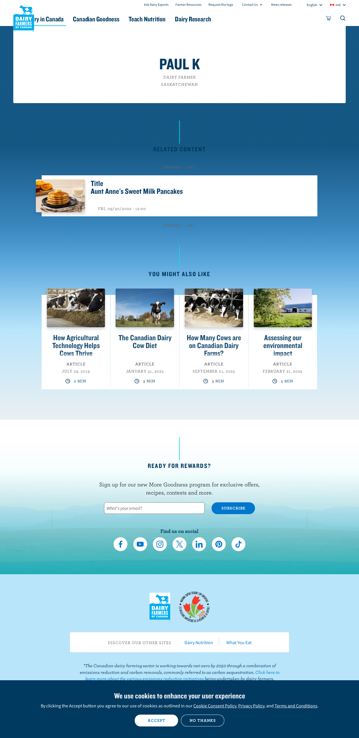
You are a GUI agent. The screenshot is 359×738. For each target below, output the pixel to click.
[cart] (328, 19)
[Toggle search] (343, 19)
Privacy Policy (251, 706)
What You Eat (238, 642)
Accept (156, 720)
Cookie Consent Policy (214, 706)
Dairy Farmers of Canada (23, 17)
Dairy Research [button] (234, 19)
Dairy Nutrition (198, 642)
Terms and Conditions (296, 706)
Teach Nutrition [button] (181, 19)
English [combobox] (312, 5)
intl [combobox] (338, 5)
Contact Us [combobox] (250, 4)
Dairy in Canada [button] (67, 19)
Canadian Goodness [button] (125, 19)
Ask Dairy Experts (156, 4)
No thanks (203, 720)
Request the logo (220, 4)
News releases (281, 4)
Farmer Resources (188, 4)
